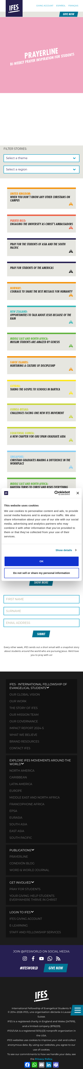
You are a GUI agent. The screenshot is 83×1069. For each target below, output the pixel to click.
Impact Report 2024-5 (26, 728)
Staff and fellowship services (35, 932)
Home (9, 1)
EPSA (13, 811)
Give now (68, 14)
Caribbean (18, 777)
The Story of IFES (23, 708)
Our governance (23, 721)
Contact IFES (19, 748)
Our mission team (24, 714)
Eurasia (15, 817)
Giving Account (44, 5)
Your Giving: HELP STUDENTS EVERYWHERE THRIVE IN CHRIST (33, 897)
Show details (64, 550)
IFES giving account (25, 918)
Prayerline (18, 856)
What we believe (23, 735)
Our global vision (24, 694)
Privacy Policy (43, 1059)
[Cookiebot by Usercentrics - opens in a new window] (54, 493)
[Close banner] (77, 493)
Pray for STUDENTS (24, 889)
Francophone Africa (26, 804)
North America (21, 770)
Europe (15, 790)
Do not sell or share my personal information (41, 572)
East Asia (16, 831)
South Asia (18, 824)
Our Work (17, 701)
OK (41, 561)
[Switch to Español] (61, 5)
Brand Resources (24, 741)
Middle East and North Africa (34, 797)
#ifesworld (29, 968)
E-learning (18, 925)
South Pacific (20, 837)
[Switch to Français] (73, 5)
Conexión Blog (21, 863)
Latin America (20, 784)
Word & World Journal (29, 870)
